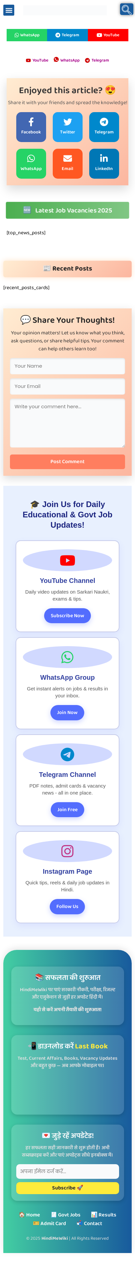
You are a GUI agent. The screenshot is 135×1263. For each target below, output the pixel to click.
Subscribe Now (67, 616)
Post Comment (67, 461)
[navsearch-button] (126, 9)
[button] (8, 10)
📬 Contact (89, 1223)
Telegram (67, 35)
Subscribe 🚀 (67, 1188)
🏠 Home (29, 1215)
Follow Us (67, 906)
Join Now (67, 712)
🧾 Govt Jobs (65, 1215)
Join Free (67, 810)
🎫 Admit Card (49, 1223)
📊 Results (103, 1215)
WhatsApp (27, 35)
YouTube (108, 35)
